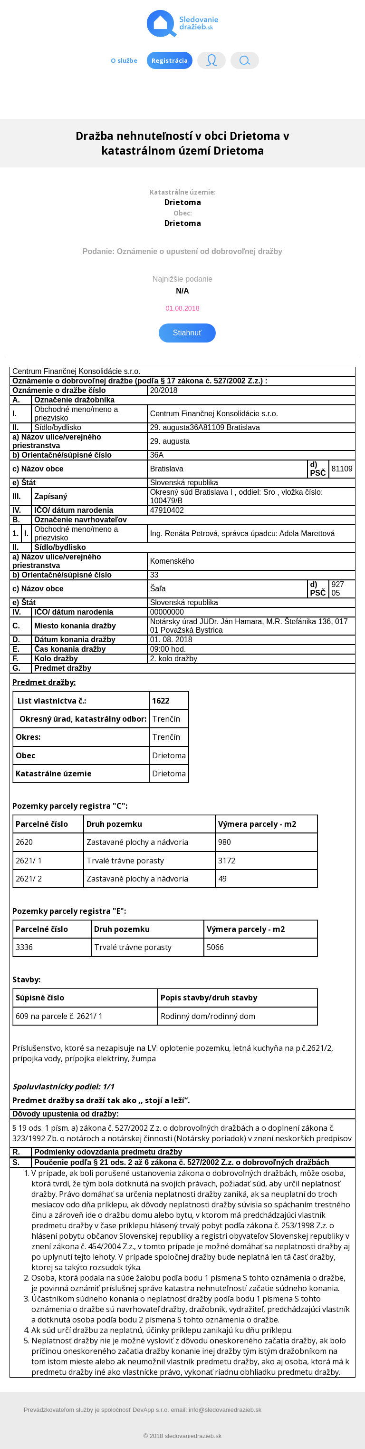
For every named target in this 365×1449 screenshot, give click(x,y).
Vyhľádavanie (245, 62)
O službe (124, 60)
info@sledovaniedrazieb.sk (225, 1409)
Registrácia (170, 60)
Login (211, 62)
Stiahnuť (187, 333)
